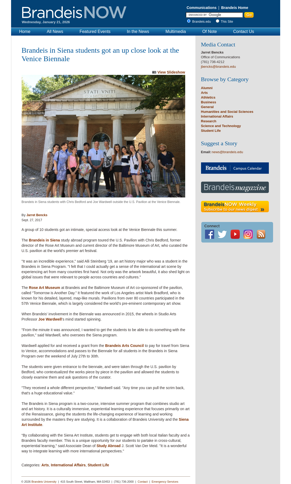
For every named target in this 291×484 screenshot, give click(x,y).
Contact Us (243, 31)
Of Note (209, 31)
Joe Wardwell (50, 319)
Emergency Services (165, 481)
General (207, 107)
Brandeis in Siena (44, 240)
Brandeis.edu (203, 21)
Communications (202, 8)
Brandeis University (43, 481)
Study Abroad (109, 446)
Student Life (98, 465)
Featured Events (94, 31)
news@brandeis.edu (227, 152)
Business (208, 102)
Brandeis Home (234, 8)
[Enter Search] (214, 15)
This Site (227, 21)
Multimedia (175, 31)
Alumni (207, 88)
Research (209, 121)
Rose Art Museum (44, 287)
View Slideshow (171, 72)
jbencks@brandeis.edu (218, 67)
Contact (143, 481)
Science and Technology (221, 126)
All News (55, 31)
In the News (138, 31)
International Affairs (68, 465)
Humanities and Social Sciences (227, 112)
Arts (45, 465)
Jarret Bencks (36, 215)
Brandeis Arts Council (124, 345)
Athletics (208, 97)
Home (25, 31)
